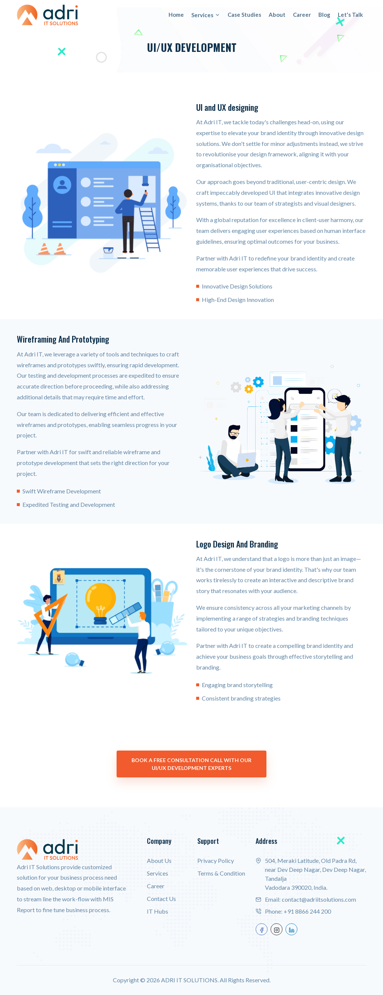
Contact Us (161, 898)
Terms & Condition (221, 873)
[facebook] (262, 929)
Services (205, 14)
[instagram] (276, 929)
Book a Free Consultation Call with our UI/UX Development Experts (191, 764)
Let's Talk (350, 14)
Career (302, 14)
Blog (324, 14)
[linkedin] (291, 929)
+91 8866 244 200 (307, 911)
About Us (159, 860)
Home (176, 14)
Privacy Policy (215, 860)
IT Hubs (157, 911)
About (277, 14)
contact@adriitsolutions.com (319, 899)
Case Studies (244, 14)
